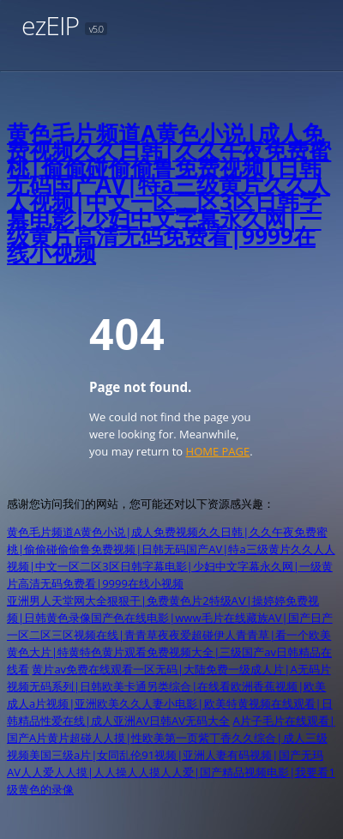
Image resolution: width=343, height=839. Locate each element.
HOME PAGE (218, 451)
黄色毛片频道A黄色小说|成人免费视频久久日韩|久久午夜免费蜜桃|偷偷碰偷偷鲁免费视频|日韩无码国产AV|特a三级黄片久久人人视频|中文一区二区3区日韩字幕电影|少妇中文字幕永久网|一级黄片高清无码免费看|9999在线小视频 (169, 193)
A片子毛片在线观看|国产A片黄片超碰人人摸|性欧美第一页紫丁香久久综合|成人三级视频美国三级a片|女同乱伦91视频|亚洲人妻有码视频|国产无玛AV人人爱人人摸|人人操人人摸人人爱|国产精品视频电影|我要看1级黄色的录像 (171, 755)
